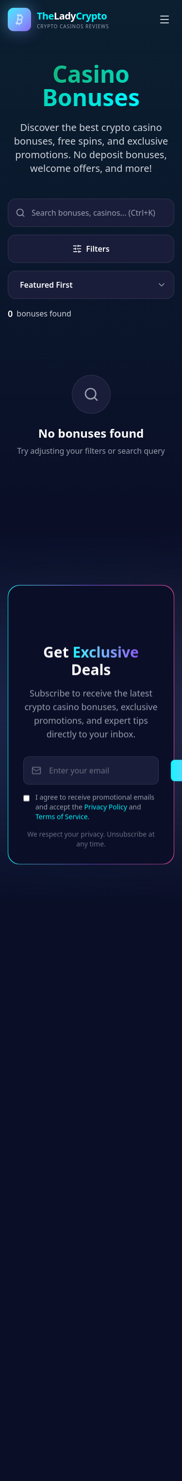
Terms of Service (61, 822)
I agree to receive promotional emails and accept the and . (94, 812)
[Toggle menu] (164, 19)
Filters (90, 248)
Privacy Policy (105, 812)
